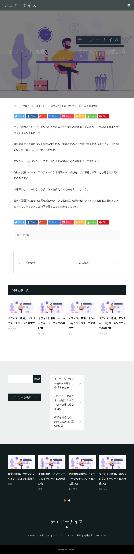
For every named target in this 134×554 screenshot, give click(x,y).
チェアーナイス (20, 5)
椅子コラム (44, 535)
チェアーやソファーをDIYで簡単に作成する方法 (64, 383)
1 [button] (65, 500)
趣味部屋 (73, 489)
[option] (68, 473)
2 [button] (69, 500)
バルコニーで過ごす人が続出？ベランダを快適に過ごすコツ (64, 402)
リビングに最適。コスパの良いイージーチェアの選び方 (112, 478)
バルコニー (101, 535)
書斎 (10, 484)
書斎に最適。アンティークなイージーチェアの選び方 (51, 478)
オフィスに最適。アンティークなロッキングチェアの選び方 (112, 323)
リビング (103, 489)
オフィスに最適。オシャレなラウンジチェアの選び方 (82, 323)
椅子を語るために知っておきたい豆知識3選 (64, 421)
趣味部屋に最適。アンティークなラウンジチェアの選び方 (82, 478)
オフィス (25, 235)
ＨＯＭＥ (32, 535)
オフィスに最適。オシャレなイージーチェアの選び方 (51, 323)
